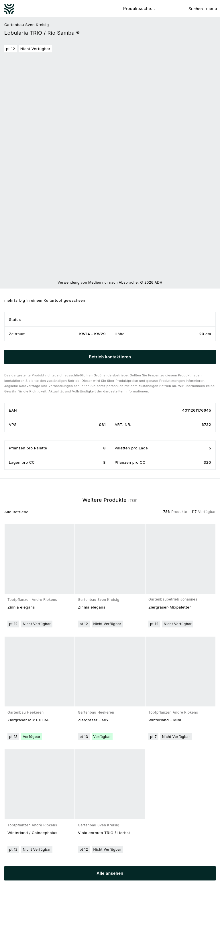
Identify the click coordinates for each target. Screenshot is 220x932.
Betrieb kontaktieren (110, 356)
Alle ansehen (110, 873)
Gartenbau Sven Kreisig (26, 24)
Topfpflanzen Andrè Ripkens (32, 599)
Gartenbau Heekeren (25, 712)
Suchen (195, 8)
